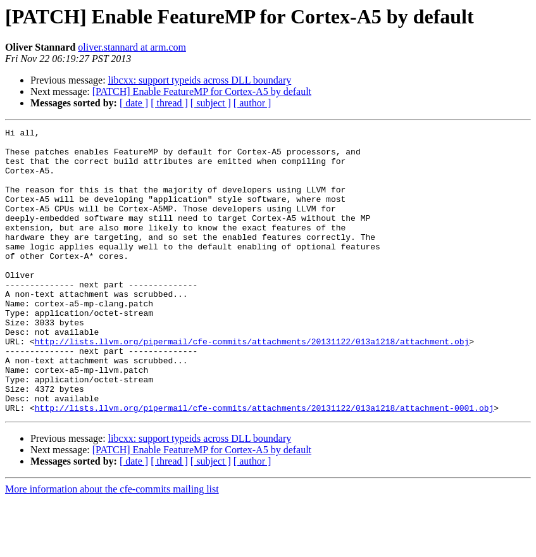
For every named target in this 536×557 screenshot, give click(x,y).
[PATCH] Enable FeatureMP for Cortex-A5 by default (201, 91)
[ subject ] (210, 102)
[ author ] (252, 102)
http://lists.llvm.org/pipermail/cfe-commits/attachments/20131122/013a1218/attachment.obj (252, 385)
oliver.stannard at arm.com (132, 47)
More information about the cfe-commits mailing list (112, 546)
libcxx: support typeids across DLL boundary (200, 80)
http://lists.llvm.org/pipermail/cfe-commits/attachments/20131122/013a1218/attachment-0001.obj (264, 464)
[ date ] (134, 102)
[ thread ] (169, 102)
